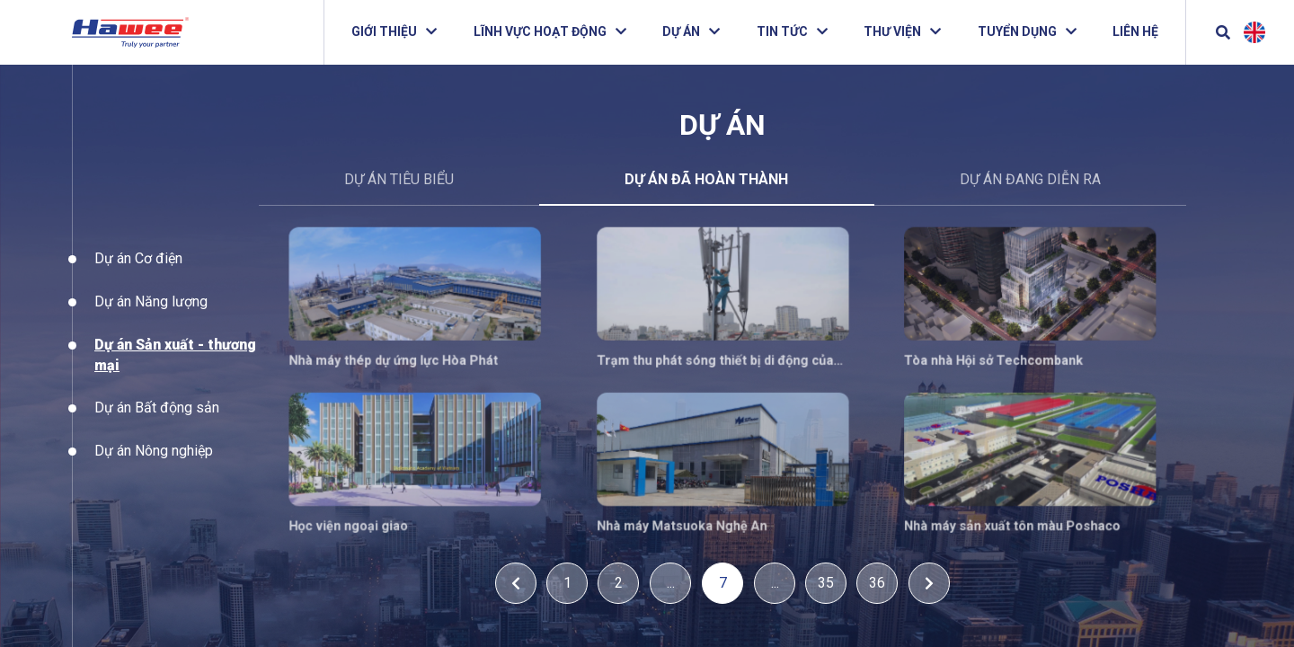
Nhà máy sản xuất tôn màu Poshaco (1001, 517)
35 (826, 582)
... (671, 582)
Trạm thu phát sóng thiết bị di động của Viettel (715, 359)
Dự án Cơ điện (138, 279)
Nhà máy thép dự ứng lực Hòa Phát (408, 358)
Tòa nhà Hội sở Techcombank (984, 358)
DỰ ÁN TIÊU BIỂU (399, 179)
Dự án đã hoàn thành (706, 179)
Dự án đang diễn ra (1030, 179)
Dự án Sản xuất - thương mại (175, 375)
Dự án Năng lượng (151, 321)
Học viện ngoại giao (366, 517)
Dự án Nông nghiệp (153, 470)
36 (877, 582)
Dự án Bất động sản (156, 428)
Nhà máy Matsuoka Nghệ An (685, 517)
